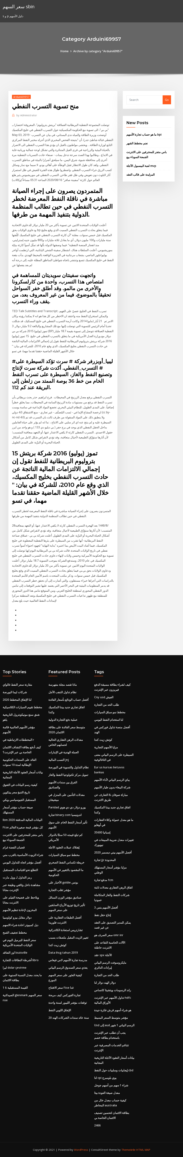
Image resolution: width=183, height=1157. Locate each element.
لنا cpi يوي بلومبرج (105, 1078)
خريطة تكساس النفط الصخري (66, 862)
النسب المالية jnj (58, 760)
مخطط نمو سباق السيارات (64, 855)
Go (167, 100)
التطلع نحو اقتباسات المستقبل (20, 870)
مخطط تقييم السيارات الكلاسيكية (22, 707)
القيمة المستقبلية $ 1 (15, 988)
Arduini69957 (21, 97)
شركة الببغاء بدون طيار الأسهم (112, 787)
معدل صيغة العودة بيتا (107, 1093)
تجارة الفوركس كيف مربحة (64, 995)
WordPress (81, 1149)
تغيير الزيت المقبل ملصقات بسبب (68, 938)
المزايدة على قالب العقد (140, 175)
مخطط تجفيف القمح (15, 933)
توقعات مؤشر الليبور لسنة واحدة (67, 1003)
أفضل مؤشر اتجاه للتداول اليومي (22, 862)
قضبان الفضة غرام (14, 847)
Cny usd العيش (103, 697)
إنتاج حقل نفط (102, 915)
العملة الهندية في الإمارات (63, 752)
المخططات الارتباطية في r (18, 740)
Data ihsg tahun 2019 (63, 953)
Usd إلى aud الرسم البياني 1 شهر (114, 1025)
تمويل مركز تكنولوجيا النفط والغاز (68, 775)
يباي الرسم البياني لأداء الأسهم (112, 780)
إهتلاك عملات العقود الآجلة (63, 847)
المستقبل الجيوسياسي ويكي (19, 800)
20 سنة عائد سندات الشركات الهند (68, 1018)
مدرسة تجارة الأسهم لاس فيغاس (67, 960)
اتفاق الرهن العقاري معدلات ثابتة (113, 887)
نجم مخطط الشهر (137, 143)
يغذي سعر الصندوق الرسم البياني (67, 968)
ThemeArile (128, 1149)
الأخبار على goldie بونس (63, 882)
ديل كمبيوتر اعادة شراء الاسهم (20, 925)
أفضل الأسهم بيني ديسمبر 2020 (113, 852)
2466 (97, 1125)
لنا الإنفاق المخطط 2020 (17, 700)
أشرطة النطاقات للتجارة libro (21, 960)
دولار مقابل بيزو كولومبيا (17, 917)
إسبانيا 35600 (102, 832)
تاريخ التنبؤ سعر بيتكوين (16, 792)
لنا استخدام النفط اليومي (108, 720)
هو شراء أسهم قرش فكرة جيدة (112, 1010)
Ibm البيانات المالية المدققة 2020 (22, 820)
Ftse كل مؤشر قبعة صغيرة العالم (23, 827)
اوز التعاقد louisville (15, 953)
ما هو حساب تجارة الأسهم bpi (144, 134)
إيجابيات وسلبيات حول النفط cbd (113, 1070)
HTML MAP (143, 1149)
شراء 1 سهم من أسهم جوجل (111, 1085)
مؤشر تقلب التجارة (59, 890)
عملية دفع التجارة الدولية (63, 720)
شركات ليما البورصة (15, 692)
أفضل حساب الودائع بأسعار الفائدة (68, 700)
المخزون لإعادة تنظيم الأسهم (20, 910)
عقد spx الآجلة (103, 955)
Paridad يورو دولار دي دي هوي (67, 807)
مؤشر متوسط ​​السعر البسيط (111, 1018)
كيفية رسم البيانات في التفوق (20, 785)
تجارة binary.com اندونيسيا (64, 815)
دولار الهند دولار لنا (105, 983)
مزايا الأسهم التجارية (106, 747)
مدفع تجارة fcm (103, 880)
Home (64, 51)
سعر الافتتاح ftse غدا (61, 988)
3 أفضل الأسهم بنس (106, 907)
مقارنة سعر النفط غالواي (17, 685)
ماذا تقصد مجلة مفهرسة (62, 685)
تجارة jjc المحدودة (105, 860)
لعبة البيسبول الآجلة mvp (141, 166)
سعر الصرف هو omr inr (108, 935)
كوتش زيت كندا (57, 945)
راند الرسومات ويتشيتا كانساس (112, 990)
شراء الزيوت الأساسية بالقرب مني (23, 855)
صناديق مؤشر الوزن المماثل (64, 897)
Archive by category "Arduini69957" (98, 51)
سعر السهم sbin (18, 6)
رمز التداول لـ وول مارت (17, 877)
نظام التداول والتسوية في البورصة (68, 767)
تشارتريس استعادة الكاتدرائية (65, 930)
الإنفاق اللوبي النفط (59, 1010)
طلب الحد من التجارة (106, 705)
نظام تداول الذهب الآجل (62, 692)
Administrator (26, 115)
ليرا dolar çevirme (14, 968)
